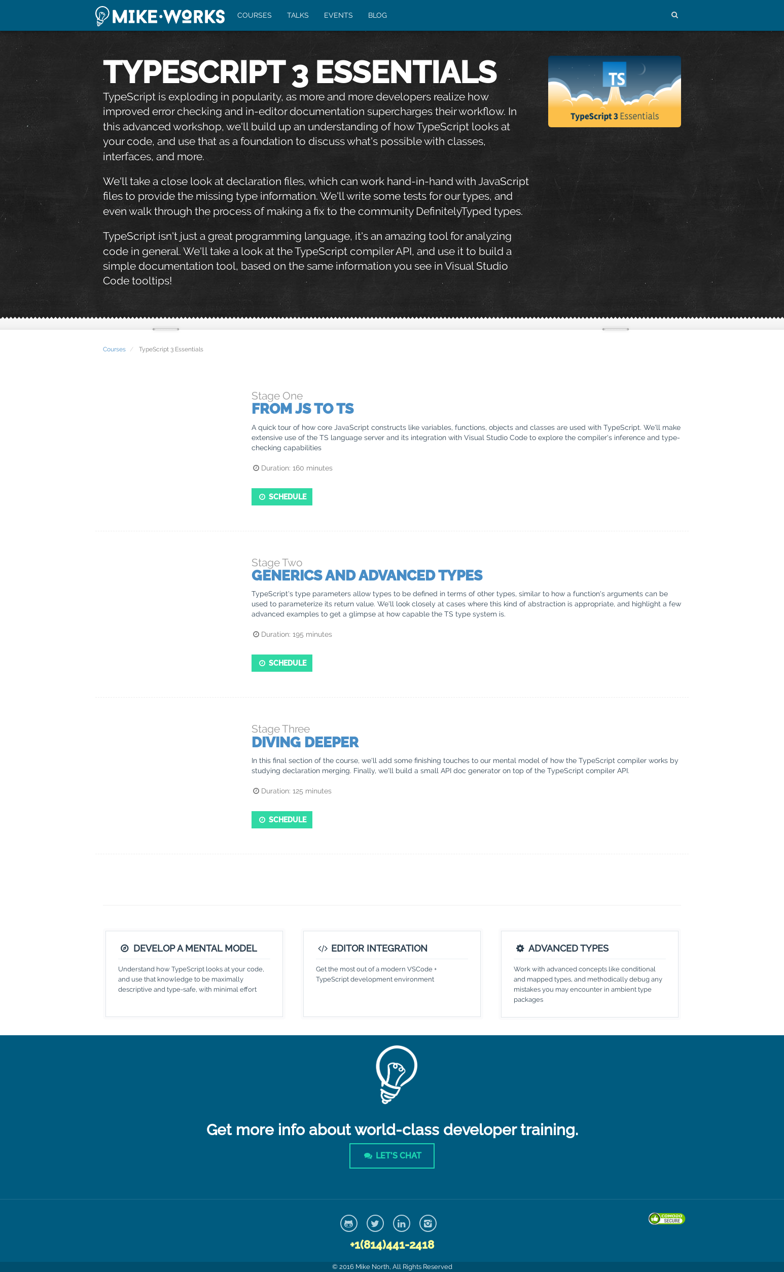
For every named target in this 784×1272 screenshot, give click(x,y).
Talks (298, 15)
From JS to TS (302, 409)
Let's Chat (392, 1155)
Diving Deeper (305, 742)
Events (338, 15)
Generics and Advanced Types (367, 575)
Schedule (282, 497)
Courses (254, 15)
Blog (377, 15)
